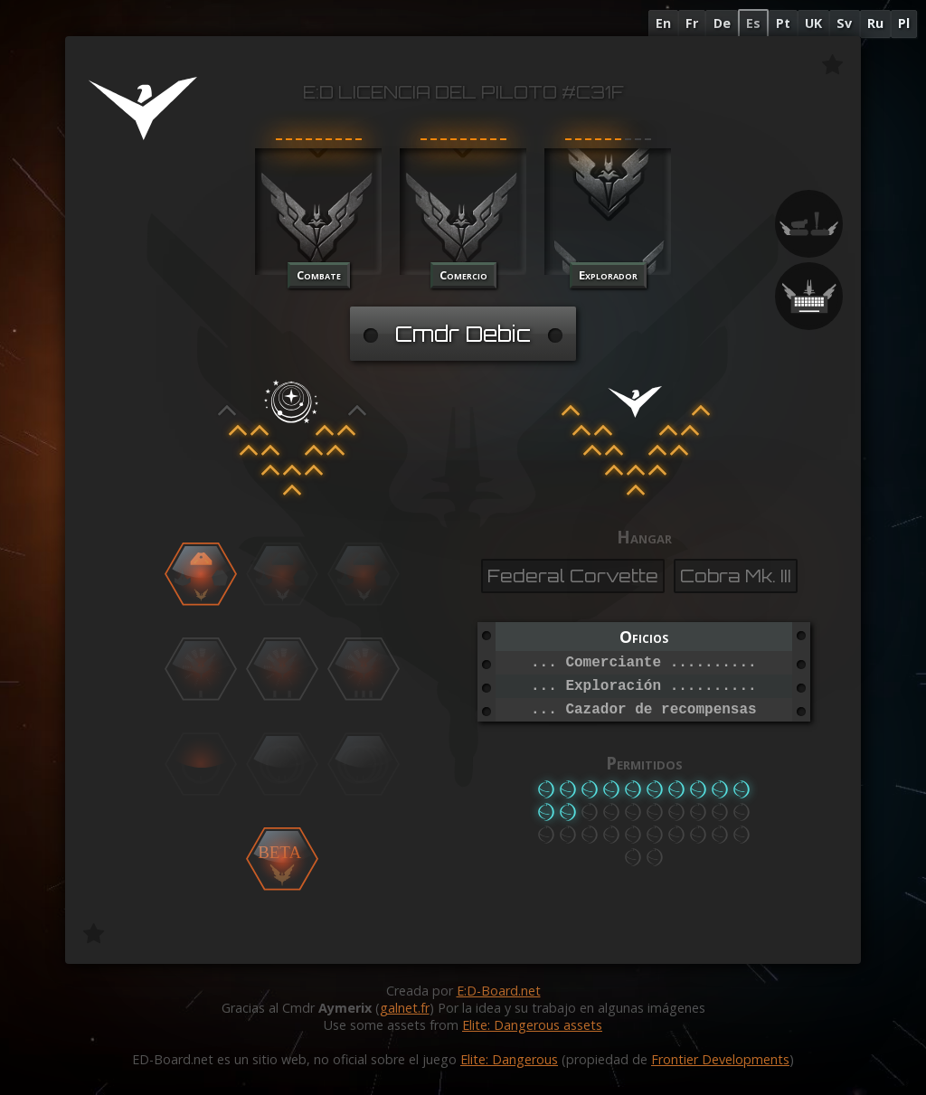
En (663, 23)
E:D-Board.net (499, 990)
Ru (875, 23)
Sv (844, 23)
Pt (783, 23)
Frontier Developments (720, 1059)
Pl (904, 23)
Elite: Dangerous (509, 1059)
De (722, 23)
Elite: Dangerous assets (532, 1025)
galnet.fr (405, 1007)
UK (813, 23)
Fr (691, 23)
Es (753, 23)
